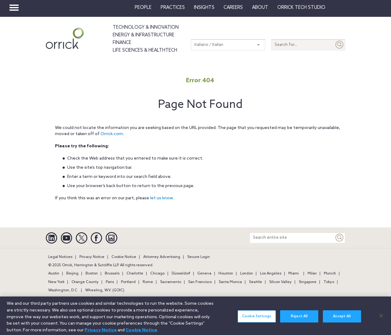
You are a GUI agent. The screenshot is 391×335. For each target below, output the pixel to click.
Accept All (342, 319)
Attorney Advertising (161, 257)
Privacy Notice (91, 257)
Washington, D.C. (63, 290)
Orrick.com (111, 134)
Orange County (85, 282)
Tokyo (328, 282)
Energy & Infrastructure (143, 35)
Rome (148, 282)
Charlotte (134, 273)
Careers (233, 7)
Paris (110, 282)
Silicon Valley (280, 282)
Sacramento (170, 282)
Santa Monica (230, 282)
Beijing (72, 273)
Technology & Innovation (146, 27)
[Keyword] (339, 237)
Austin (53, 273)
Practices (173, 7)
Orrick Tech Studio (301, 7)
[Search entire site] (292, 237)
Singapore (307, 282)
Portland (128, 282)
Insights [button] (204, 7)
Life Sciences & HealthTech (145, 50)
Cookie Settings (256, 319)
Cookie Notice (123, 257)
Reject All (299, 319)
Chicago (157, 273)
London (246, 273)
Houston (225, 273)
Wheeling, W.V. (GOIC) (104, 290)
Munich (330, 273)
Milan (312, 273)
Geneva (204, 273)
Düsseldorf (181, 273)
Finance (122, 43)
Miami (293, 273)
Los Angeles (270, 273)
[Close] (381, 318)
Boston (92, 273)
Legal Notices (60, 257)
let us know (161, 198)
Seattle (255, 282)
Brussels (112, 273)
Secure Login (198, 257)
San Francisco (200, 282)
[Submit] (339, 44)
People (143, 7)
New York (56, 282)
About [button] (260, 7)
